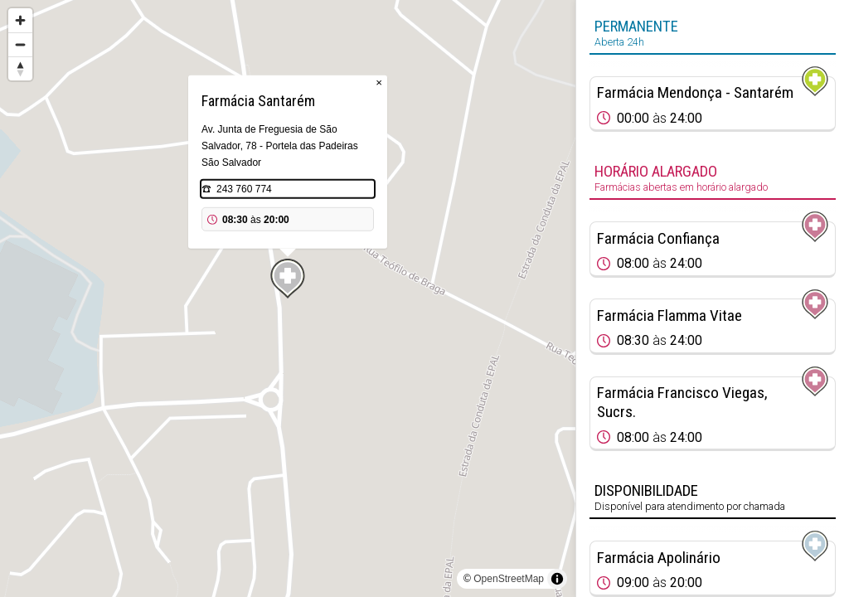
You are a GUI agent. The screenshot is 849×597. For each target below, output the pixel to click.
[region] (287, 298)
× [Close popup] (379, 82)
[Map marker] (287, 278)
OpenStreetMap (508, 579)
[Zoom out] (20, 44)
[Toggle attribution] (557, 579)
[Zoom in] (20, 20)
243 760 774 (244, 189)
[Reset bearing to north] (20, 68)
